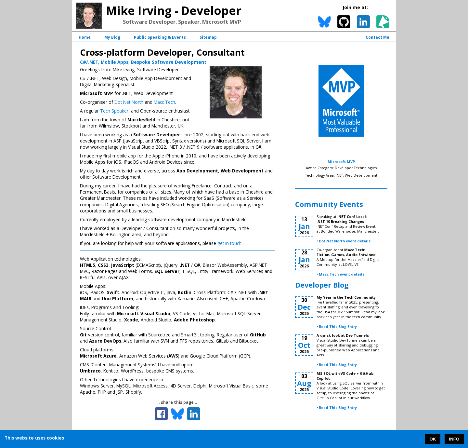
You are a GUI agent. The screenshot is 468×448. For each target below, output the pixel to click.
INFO (454, 439)
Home (85, 37)
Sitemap (208, 37)
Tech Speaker (114, 111)
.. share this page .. (177, 402)
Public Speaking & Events (160, 37)
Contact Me (377, 37)
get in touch (229, 243)
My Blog (112, 37)
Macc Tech (164, 102)
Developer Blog (322, 285)
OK (433, 439)
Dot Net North (128, 102)
